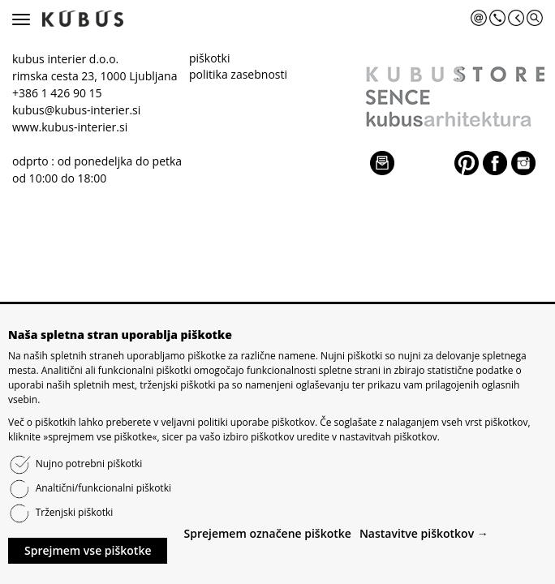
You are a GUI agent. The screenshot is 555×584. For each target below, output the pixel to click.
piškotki (209, 58)
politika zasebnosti (238, 74)
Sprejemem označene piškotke (267, 533)
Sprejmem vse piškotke (87, 550)
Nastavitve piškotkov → (423, 533)
